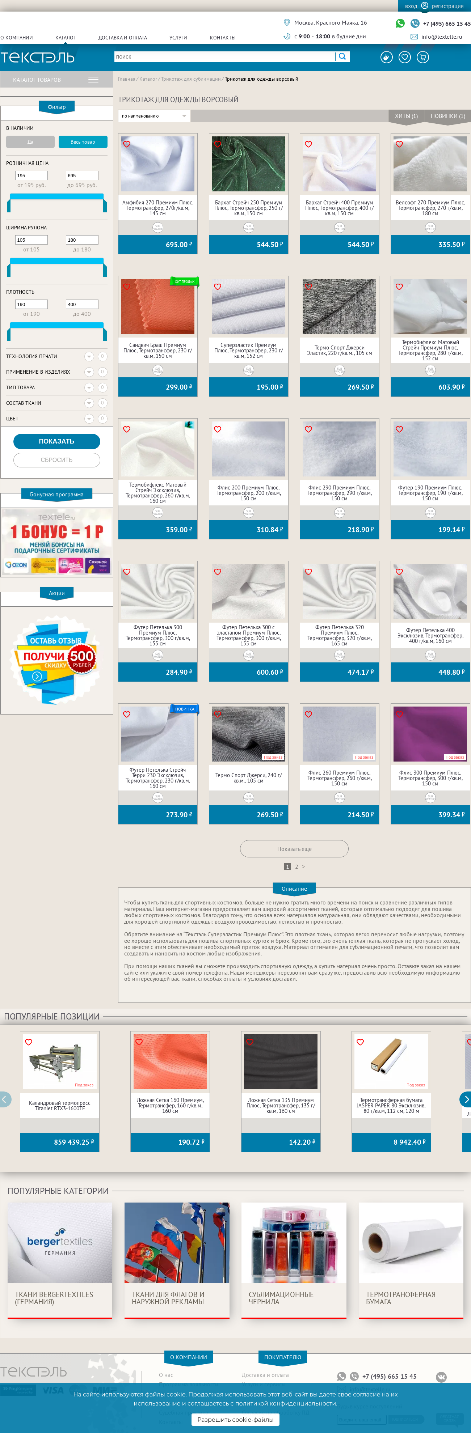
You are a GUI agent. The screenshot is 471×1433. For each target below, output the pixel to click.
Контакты (223, 37)
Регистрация (448, 6)
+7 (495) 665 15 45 (447, 23)
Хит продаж (184, 282)
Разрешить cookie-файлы (235, 1419)
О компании (16, 37)
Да (30, 142)
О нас (166, 1374)
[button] (469, 1099)
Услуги (178, 37)
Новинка (184, 709)
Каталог (65, 37)
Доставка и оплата (122, 37)
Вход (411, 6)
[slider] (8, 207)
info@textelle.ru (441, 36)
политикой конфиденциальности (285, 1403)
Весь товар (83, 142)
